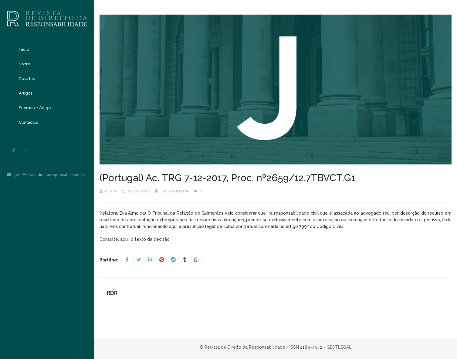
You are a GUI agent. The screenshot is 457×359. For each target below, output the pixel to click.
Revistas (27, 78)
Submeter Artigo (35, 107)
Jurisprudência (174, 191)
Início (24, 49)
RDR (113, 191)
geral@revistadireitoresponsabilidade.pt (46, 174)
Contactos (28, 122)
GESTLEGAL (339, 347)
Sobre (24, 64)
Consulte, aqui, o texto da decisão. (136, 239)
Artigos (25, 93)
